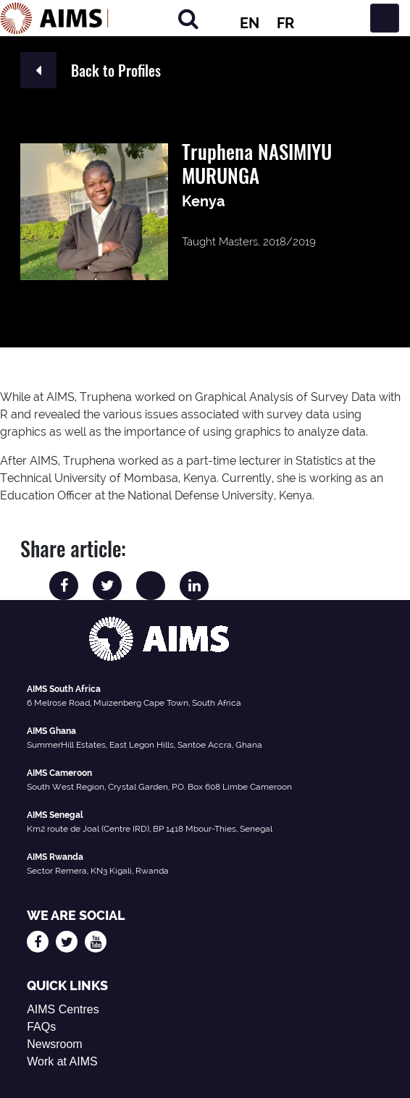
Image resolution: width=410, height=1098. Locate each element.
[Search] (188, 18)
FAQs (41, 1027)
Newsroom (54, 1044)
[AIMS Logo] (54, 18)
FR (285, 23)
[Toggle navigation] (384, 18)
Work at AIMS (62, 1061)
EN (249, 23)
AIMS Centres (63, 1009)
